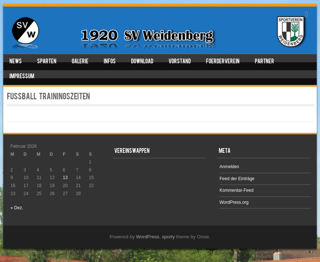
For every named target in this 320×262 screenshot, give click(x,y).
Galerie (80, 61)
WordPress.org (234, 202)
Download (142, 61)
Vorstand (180, 61)
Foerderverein (223, 61)
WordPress (147, 236)
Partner (264, 61)
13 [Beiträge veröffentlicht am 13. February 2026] (65, 177)
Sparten (46, 61)
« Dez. (17, 207)
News (15, 61)
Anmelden (229, 166)
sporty (168, 236)
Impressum (21, 76)
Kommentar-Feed (236, 190)
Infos (110, 61)
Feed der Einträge (237, 178)
